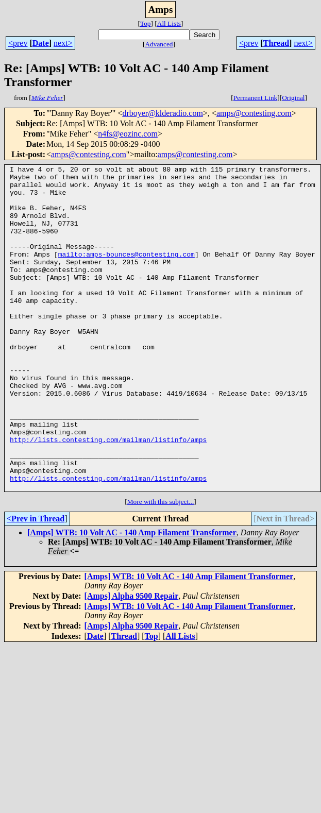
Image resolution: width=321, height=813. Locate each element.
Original (293, 97)
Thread (276, 43)
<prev (17, 43)
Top (145, 23)
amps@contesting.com (254, 113)
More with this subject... (160, 566)
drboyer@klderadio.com (162, 113)
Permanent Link (255, 97)
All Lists (169, 23)
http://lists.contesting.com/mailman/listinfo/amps (108, 495)
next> (63, 43)
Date (40, 43)
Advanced (159, 44)
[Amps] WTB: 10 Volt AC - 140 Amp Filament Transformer (131, 597)
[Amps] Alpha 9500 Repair (132, 660)
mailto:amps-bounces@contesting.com (126, 272)
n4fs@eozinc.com (128, 133)
